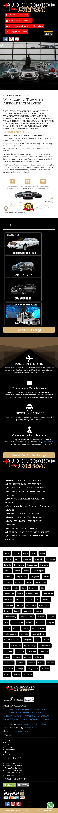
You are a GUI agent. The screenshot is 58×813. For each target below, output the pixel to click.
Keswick (29, 622)
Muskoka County (10, 634)
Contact (8, 754)
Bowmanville (19, 565)
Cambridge (8, 576)
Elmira (15, 588)
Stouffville (20, 663)
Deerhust (19, 582)
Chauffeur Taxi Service (13, 770)
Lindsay (7, 628)
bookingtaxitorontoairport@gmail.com (30, 724)
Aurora (42, 553)
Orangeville (27, 640)
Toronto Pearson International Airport (27, 709)
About (7, 742)
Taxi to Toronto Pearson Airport (25, 487)
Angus (25, 553)
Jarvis (6, 622)
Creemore (8, 582)
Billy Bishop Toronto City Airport (23, 712)
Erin (42, 588)
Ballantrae (8, 559)
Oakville (46, 640)
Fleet (7, 745)
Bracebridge (32, 565)
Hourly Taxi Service (12, 773)
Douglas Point (40, 582)
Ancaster (16, 553)
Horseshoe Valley (27, 617)
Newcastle (24, 634)
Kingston (50, 622)
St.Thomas (38, 657)
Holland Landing (10, 617)
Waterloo (45, 668)
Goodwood (8, 605)
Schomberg (43, 651)
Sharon (6, 657)
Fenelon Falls (9, 594)
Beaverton (50, 559)
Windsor (16, 674)
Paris (6, 645)
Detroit (29, 582)
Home (7, 740)
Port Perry (20, 651)
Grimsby (7, 611)
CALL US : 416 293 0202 (17, 15)
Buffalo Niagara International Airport (26, 716)
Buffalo (26, 570)
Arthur (33, 553)
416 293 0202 (27, 727)
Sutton (40, 663)
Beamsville (39, 559)
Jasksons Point (17, 622)
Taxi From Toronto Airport (22, 528)
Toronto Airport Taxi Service (23, 480)
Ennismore (33, 588)
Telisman (50, 663)
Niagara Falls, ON (38, 634)
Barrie (17, 559)
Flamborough (48, 594)
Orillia (37, 640)
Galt (37, 599)
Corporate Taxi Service (14, 765)
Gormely (19, 605)
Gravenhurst (44, 605)
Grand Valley (31, 605)
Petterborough (30, 645)
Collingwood (34, 576)
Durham (7, 588)
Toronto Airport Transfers (22, 513)
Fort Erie (19, 599)
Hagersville (27, 611)
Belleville (7, 565)
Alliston (7, 553)
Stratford (31, 663)
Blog (7, 752)
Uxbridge (19, 668)
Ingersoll (51, 617)
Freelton (29, 599)
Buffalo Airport (38, 570)
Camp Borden (21, 576)
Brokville (7, 570)
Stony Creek (8, 663)
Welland (7, 674)
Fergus (20, 594)
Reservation (10, 749)
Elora (24, 588)
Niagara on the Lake (11, 640)
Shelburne (16, 657)
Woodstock (27, 674)
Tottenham (8, 668)
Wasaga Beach (32, 668)
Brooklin (17, 570)
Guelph (16, 611)
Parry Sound (16, 645)
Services (8, 747)
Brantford (44, 565)
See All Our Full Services (29, 455)
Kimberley (40, 622)
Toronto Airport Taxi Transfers (24, 517)
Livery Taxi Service (12, 775)
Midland (25, 628)
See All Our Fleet (29, 330)
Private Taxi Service (13, 768)
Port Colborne (44, 645)
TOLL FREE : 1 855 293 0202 (18, 20)
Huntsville (41, 617)
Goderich (46, 599)
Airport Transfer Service (14, 763)
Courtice (46, 576)
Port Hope (8, 651)
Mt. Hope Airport (38, 628)
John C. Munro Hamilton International (26, 719)
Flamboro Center (32, 594)
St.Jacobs (27, 657)
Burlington (27, 559)
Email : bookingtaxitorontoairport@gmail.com (24, 26)
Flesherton (8, 599)
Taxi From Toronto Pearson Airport (27, 532)
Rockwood (32, 651)
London (16, 628)
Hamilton (38, 611)
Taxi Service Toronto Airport (23, 484)
